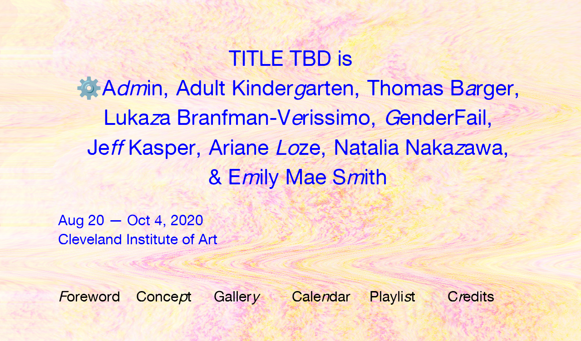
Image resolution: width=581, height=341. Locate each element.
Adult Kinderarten (265, 87)
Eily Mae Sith (307, 176)
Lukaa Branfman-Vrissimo (236, 117)
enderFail (435, 117)
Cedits (471, 296)
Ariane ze (264, 147)
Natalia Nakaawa (418, 147)
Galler (236, 296)
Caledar (321, 296)
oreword (89, 296)
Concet (164, 296)
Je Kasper (141, 147)
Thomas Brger (440, 87)
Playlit (392, 296)
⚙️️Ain (119, 87)
